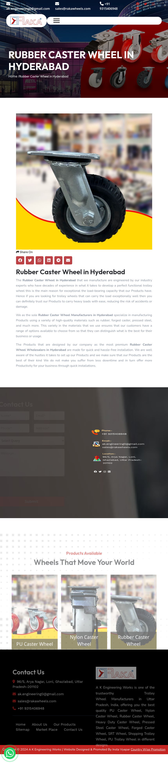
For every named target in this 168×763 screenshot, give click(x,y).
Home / (13, 76)
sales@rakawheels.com (72, 6)
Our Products (65, 734)
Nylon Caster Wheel (84, 650)
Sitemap (20, 739)
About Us (38, 734)
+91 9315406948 (114, 441)
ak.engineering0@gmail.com (28, 6)
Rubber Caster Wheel (137, 650)
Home (18, 734)
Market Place (45, 739)
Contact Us (74, 739)
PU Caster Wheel (30, 654)
